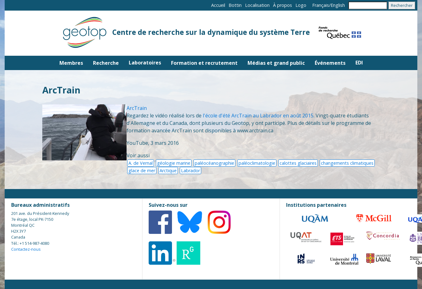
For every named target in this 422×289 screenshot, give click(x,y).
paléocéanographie (214, 163)
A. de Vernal (140, 163)
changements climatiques (347, 163)
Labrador (190, 170)
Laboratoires (145, 62)
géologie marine (173, 163)
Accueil (218, 5)
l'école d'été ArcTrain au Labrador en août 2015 (258, 115)
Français (320, 5)
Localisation (257, 5)
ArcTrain (137, 108)
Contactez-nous (26, 249)
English (338, 5)
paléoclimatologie (257, 163)
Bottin (235, 5)
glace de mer (141, 170)
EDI (359, 62)
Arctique (168, 170)
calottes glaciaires (298, 163)
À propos (282, 5)
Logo (300, 5)
